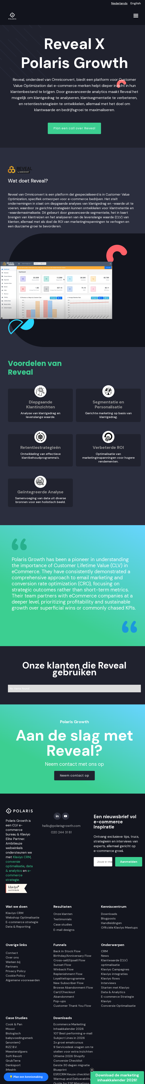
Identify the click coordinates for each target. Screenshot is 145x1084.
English (135, 3)
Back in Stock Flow (67, 951)
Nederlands (119, 3)
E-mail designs (63, 930)
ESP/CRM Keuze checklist (71, 1074)
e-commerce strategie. (18, 875)
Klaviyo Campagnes (115, 969)
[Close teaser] (92, 1070)
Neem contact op (74, 775)
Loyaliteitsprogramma (69, 978)
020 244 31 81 (61, 832)
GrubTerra (13, 1061)
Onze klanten (62, 914)
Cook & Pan (14, 1024)
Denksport (13, 1065)
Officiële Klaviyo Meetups (119, 928)
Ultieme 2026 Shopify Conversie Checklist (69, 1058)
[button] (136, 16)
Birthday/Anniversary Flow (72, 956)
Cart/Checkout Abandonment (64, 994)
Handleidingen (111, 923)
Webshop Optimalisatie (22, 917)
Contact (12, 953)
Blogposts (108, 918)
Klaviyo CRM (22, 857)
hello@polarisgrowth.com (61, 826)
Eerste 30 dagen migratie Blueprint (71, 1067)
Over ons (12, 957)
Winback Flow (63, 969)
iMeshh (11, 1070)
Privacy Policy (16, 971)
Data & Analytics (113, 992)
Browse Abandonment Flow (73, 988)
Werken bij (13, 962)
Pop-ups (59, 1001)
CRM (104, 951)
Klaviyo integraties (114, 974)
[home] (12, 16)
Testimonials (62, 919)
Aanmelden (128, 862)
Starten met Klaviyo (115, 988)
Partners (12, 967)
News (105, 956)
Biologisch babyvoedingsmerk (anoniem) (19, 1037)
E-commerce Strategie (117, 997)
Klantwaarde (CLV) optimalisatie (114, 962)
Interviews (108, 983)
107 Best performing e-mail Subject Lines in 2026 (72, 1035)
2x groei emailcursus (68, 1042)
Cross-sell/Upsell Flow (69, 960)
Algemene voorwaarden (23, 980)
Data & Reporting (18, 927)
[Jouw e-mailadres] (103, 861)
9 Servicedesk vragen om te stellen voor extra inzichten (73, 1049)
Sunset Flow (62, 965)
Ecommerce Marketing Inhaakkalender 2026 (69, 1026)
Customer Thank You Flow (72, 1006)
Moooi (10, 1029)
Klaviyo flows (110, 978)
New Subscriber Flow (68, 983)
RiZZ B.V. (11, 1047)
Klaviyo (106, 1001)
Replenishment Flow (68, 974)
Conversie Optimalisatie (118, 1006)
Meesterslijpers (16, 1052)
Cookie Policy (15, 976)
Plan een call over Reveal (74, 128)
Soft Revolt (14, 1056)
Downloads (109, 914)
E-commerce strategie (22, 922)
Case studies (62, 924)
